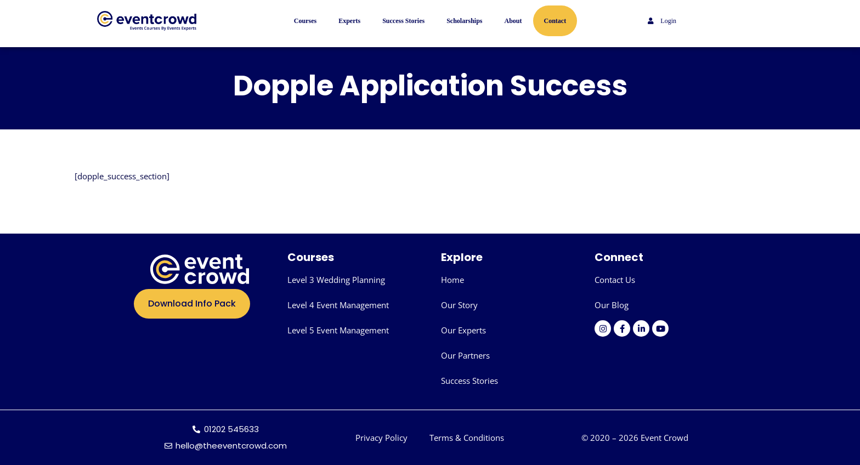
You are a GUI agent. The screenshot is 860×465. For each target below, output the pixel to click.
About (513, 21)
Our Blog (612, 304)
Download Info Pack (192, 303)
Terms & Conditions (466, 437)
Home (452, 279)
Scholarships (464, 21)
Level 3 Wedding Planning (336, 279)
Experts (349, 21)
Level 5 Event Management (338, 330)
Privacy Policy (381, 437)
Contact (555, 21)
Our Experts (463, 330)
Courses (305, 21)
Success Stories (403, 21)
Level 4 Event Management (338, 304)
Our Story (459, 304)
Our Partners (465, 355)
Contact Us (615, 279)
